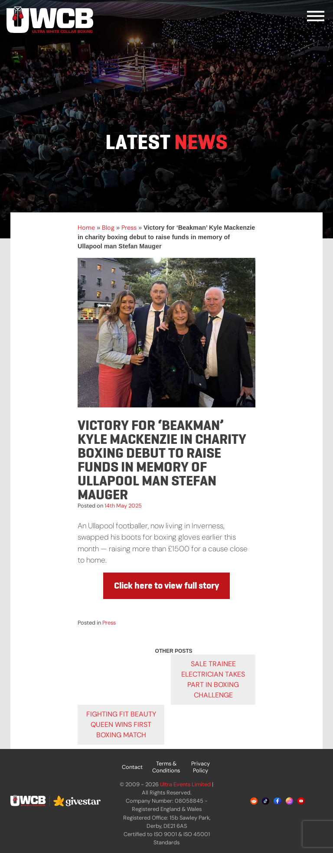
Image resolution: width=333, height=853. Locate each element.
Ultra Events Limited (185, 784)
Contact (132, 767)
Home (86, 227)
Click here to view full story (166, 585)
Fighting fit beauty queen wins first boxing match (121, 724)
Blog (108, 227)
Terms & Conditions (166, 767)
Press (129, 227)
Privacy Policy (200, 767)
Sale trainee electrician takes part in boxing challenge (213, 679)
